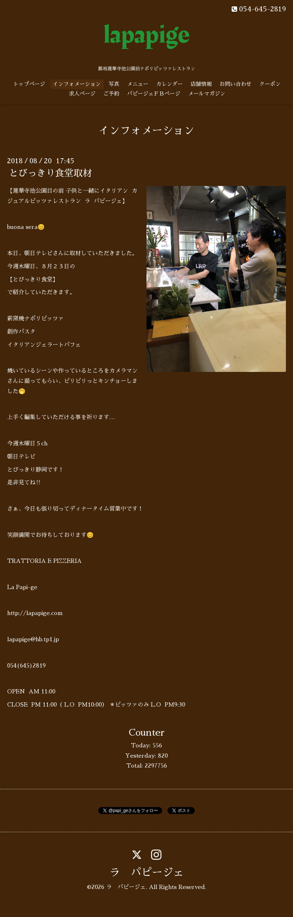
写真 (114, 84)
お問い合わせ (235, 84)
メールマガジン (206, 93)
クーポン (270, 84)
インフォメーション (77, 84)
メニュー (137, 84)
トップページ (29, 84)
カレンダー (169, 84)
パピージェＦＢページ (153, 93)
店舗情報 (201, 84)
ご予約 (111, 93)
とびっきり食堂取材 (50, 173)
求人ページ (82, 93)
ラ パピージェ (146, 872)
